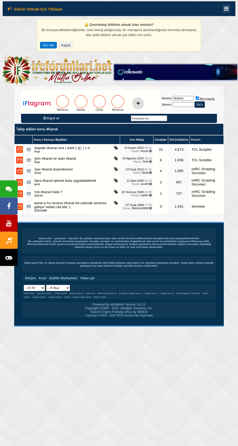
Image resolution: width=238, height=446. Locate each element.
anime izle (90, 293)
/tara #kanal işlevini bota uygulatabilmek (65, 181)
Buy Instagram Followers (188, 293)
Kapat (65, 45)
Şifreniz (166, 104)
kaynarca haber (44, 293)
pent (37, 184)
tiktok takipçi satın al (106, 293)
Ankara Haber (99, 297)
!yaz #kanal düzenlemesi (53, 169)
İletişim (171, 244)
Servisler (198, 206)
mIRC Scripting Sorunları (203, 171)
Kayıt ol (53, 118)
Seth (146, 161)
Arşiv (43, 278)
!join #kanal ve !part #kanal (55, 158)
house (144, 151)
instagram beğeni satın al (130, 293)
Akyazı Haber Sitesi (82, 297)
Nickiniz (167, 98)
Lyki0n (144, 195)
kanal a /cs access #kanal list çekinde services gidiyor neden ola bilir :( (70, 205)
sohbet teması (60, 293)
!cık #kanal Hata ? (48, 192)
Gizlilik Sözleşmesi (63, 278)
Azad (37, 172)
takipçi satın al (76, 293)
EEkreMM (40, 210)
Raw (37, 151)
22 (161, 149)
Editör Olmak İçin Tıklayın (38, 9)
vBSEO (142, 312)
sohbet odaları (39, 297)
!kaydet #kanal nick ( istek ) (55, 148)
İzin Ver (48, 45)
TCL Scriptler (201, 149)
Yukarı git (87, 278)
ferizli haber (29, 293)
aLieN (145, 183)
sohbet (67, 297)
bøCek (38, 195)
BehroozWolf (140, 208)
